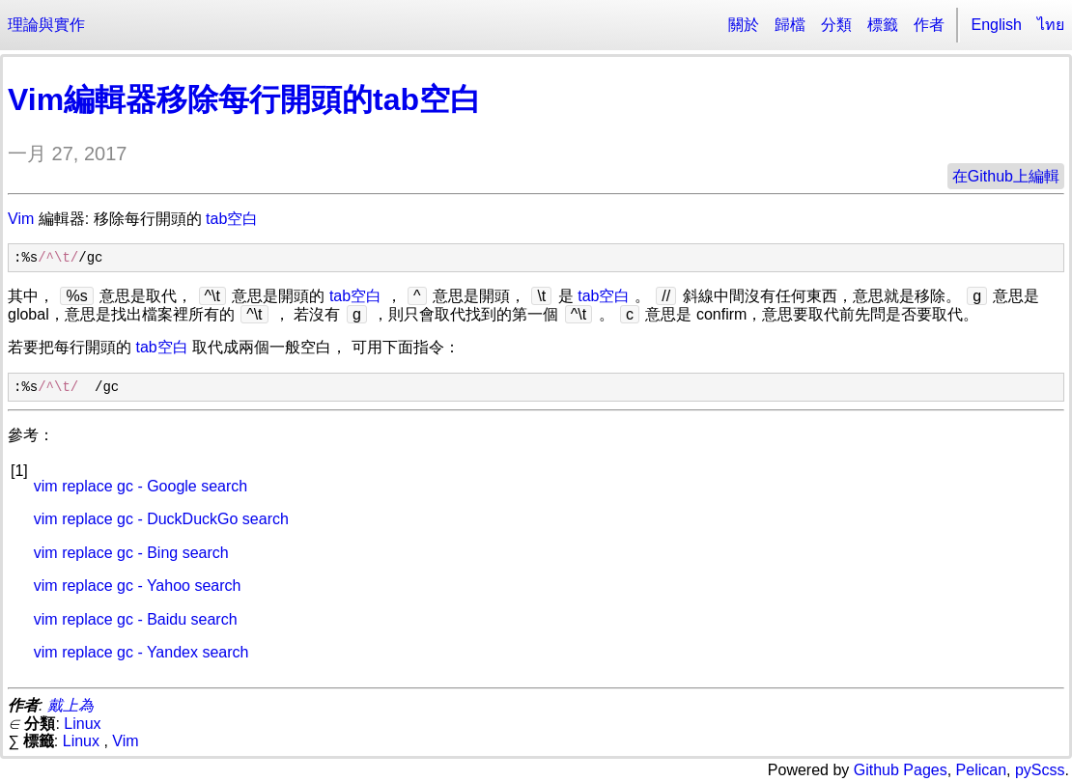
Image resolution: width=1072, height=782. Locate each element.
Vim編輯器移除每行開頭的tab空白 (244, 99)
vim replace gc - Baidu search (136, 619)
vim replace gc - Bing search (131, 553)
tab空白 (232, 218)
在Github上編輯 (1005, 176)
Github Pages (900, 770)
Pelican (981, 770)
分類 (836, 24)
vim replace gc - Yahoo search (137, 585)
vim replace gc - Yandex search (141, 652)
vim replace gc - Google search (140, 486)
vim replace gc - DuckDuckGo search (161, 519)
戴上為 (70, 705)
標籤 (882, 24)
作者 (929, 24)
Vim (21, 218)
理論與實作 (46, 24)
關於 (743, 24)
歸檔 (790, 24)
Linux (82, 723)
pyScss (1040, 770)
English (997, 24)
